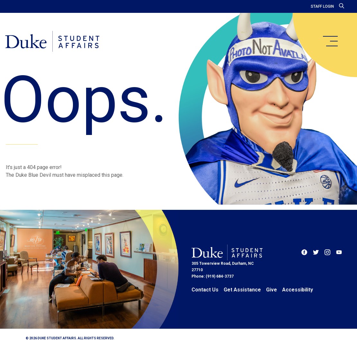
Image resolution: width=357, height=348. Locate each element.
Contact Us (205, 290)
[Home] (52, 42)
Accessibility (297, 290)
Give (271, 290)
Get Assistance (242, 290)
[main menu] (330, 41)
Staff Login (322, 6)
